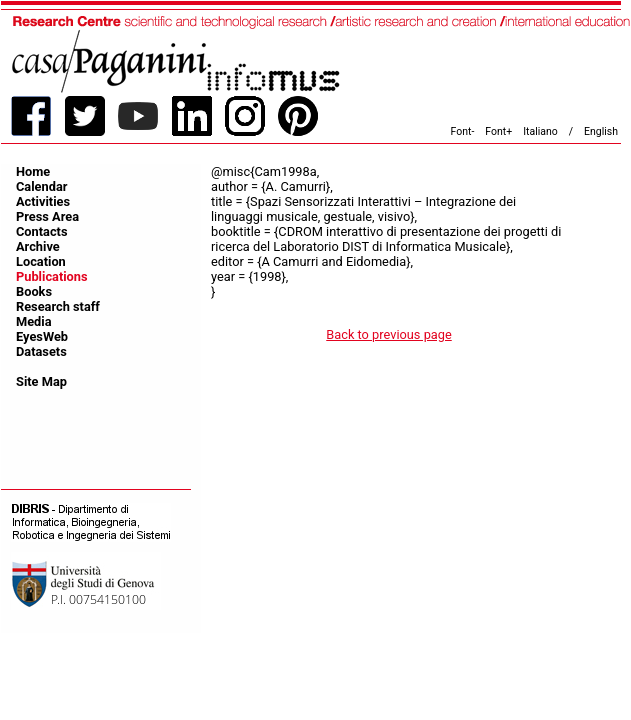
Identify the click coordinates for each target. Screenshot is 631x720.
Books (34, 291)
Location (41, 261)
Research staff (58, 306)
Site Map (41, 381)
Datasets (41, 351)
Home (33, 171)
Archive (38, 246)
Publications (52, 276)
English (601, 131)
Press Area (47, 216)
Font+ (498, 131)
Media (34, 321)
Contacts (42, 231)
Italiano (540, 131)
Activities (43, 201)
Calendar (41, 186)
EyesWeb (42, 336)
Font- (463, 131)
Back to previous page (389, 334)
